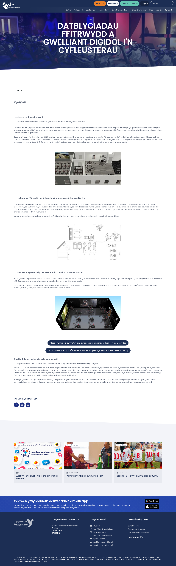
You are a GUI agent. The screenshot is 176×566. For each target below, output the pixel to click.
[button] (153, 501)
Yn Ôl (19, 90)
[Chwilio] (172, 4)
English (145, 3)
